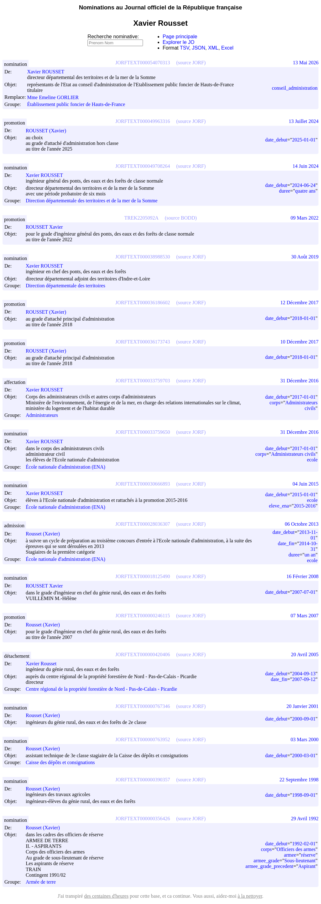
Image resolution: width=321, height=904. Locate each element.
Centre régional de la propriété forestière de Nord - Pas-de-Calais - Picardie (101, 689)
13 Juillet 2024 (303, 121)
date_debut (276, 139)
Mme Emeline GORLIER (55, 97)
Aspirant (306, 866)
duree (284, 191)
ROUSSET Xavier (47, 227)
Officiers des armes (295, 849)
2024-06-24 (304, 185)
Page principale (180, 36)
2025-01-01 (304, 139)
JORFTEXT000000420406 (142, 654)
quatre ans (305, 191)
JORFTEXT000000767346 (142, 706)
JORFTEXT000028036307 (142, 524)
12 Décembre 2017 (299, 302)
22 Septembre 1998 (299, 779)
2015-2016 (304, 505)
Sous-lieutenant (300, 860)
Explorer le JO (178, 42)
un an (309, 554)
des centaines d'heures (106, 896)
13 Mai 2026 (305, 62)
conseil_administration (295, 88)
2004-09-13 (304, 673)
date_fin (286, 543)
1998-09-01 (304, 795)
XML (213, 48)
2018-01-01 (304, 318)
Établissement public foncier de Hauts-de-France (76, 104)
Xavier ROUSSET (48, 71)
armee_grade (267, 860)
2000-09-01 (304, 718)
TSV (184, 48)
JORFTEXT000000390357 (142, 779)
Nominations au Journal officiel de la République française (160, 7)
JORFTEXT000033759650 (142, 432)
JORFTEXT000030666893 (142, 484)
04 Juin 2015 (305, 484)
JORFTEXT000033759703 (142, 380)
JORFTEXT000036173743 (142, 341)
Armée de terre (41, 882)
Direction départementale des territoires (65, 285)
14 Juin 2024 (305, 166)
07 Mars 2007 (304, 615)
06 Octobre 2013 (301, 524)
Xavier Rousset (44, 663)
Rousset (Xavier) (46, 533)
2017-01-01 (304, 397)
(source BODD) (181, 218)
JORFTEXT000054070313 (142, 62)
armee (290, 855)
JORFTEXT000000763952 (142, 739)
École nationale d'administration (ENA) (65, 467)
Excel (227, 48)
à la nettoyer (250, 896)
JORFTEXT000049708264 (142, 166)
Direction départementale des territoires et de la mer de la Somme (91, 201)
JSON (198, 48)
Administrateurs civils (293, 454)
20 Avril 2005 (304, 654)
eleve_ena (279, 505)
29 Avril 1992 (304, 818)
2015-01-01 (304, 494)
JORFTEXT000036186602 (142, 302)
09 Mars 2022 (304, 218)
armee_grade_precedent (269, 866)
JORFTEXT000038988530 (142, 256)
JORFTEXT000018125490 (142, 576)
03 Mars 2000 (304, 739)
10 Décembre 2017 (299, 341)
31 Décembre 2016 (299, 380)
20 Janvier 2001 (302, 706)
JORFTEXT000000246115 (142, 615)
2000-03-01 (304, 755)
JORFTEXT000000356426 (142, 818)
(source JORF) (191, 62)
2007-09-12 (304, 679)
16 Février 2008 (302, 576)
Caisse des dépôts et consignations (60, 762)
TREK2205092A (141, 218)
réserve (308, 855)
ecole (312, 459)
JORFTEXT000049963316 (142, 121)
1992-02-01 (304, 843)
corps (275, 402)
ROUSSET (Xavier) (49, 130)
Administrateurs (42, 415)
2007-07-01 (304, 592)
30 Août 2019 (304, 256)
